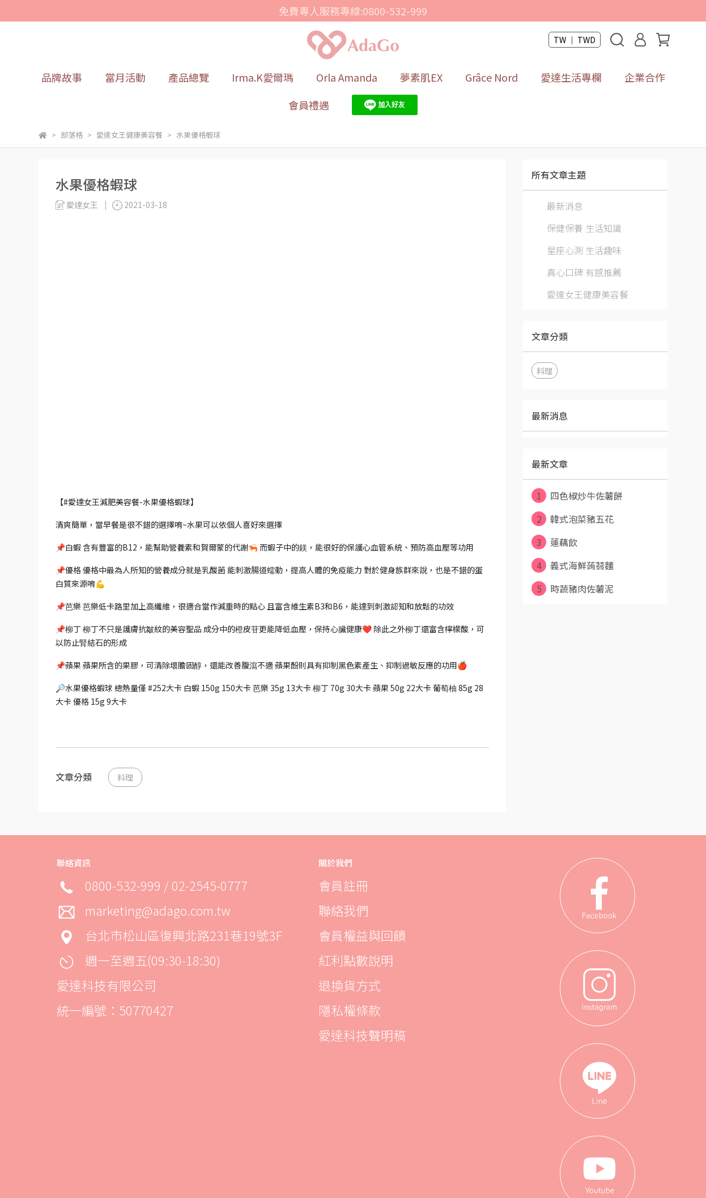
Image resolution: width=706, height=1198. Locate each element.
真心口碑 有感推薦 (584, 272)
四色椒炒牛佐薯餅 (577, 495)
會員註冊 (343, 885)
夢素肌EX (421, 77)
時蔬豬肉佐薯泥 (572, 588)
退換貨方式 (349, 985)
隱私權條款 (349, 1010)
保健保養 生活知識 (584, 228)
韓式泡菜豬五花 (572, 518)
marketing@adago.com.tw (158, 910)
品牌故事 (61, 77)
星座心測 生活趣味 (584, 250)
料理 (125, 777)
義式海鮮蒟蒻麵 (572, 565)
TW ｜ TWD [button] (575, 40)
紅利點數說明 (355, 960)
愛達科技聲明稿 (362, 1035)
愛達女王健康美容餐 (587, 294)
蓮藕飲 (554, 542)
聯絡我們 (343, 910)
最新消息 (565, 206)
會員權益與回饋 (362, 935)
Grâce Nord (491, 77)
